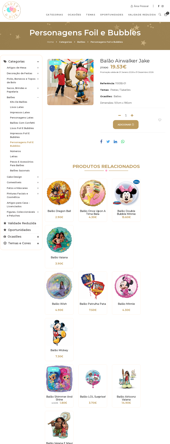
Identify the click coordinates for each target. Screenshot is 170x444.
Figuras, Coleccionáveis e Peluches (21, 213)
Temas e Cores (17, 243)
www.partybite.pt (100, 382)
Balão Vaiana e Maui (154, 300)
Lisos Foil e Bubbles (22, 128)
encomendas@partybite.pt (106, 395)
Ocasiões (74, 14)
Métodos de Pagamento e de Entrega (12, 385)
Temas (90, 14)
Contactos (54, 429)
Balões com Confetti (22, 122)
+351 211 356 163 (142, 390)
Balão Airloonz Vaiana (122, 300)
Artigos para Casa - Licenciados (18, 204)
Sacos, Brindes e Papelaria (17, 90)
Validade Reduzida (142, 14)
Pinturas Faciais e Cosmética (17, 195)
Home (50, 42)
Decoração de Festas (19, 73)
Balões (81, 42)
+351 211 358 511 (99, 387)
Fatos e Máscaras (17, 188)
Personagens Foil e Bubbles (107, 42)
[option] (70, 82)
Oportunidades (111, 14)
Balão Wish (58, 254)
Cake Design (14, 176)
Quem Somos (31, 429)
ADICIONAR (125, 124)
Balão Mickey (154, 254)
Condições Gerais (12, 393)
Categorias (54, 14)
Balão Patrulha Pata (90, 256)
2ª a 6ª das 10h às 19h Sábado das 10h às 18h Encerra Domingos (143, 407)
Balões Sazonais (20, 170)
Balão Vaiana (154, 209)
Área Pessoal (140, 6)
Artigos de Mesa (16, 67)
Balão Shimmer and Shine (58, 300)
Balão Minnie (122, 254)
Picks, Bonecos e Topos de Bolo (21, 80)
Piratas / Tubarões (120, 89)
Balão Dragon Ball (58, 209)
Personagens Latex (21, 117)
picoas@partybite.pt (145, 399)
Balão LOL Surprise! (90, 300)
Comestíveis (14, 182)
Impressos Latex (20, 112)
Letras (14, 156)
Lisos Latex (17, 107)
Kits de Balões (18, 101)
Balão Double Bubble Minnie (122, 211)
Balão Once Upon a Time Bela (90, 211)
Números (15, 151)
